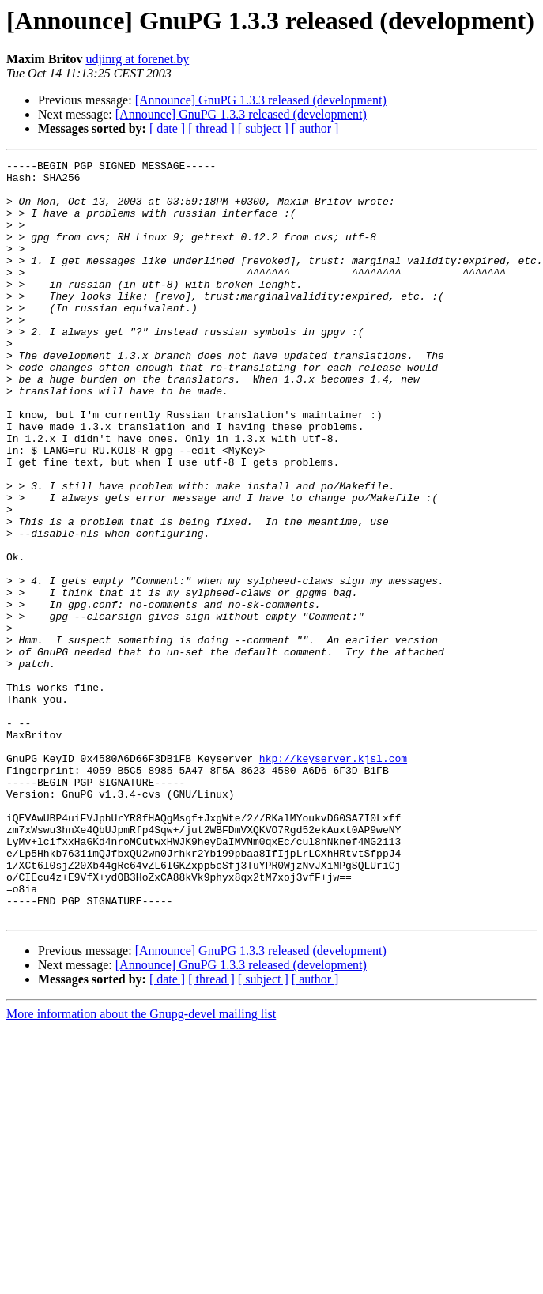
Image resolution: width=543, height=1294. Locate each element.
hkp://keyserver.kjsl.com (333, 879)
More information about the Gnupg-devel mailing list (141, 1165)
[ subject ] (263, 128)
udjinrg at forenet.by (137, 59)
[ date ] (167, 128)
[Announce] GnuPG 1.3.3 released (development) (261, 100)
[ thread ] (211, 128)
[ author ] (315, 128)
